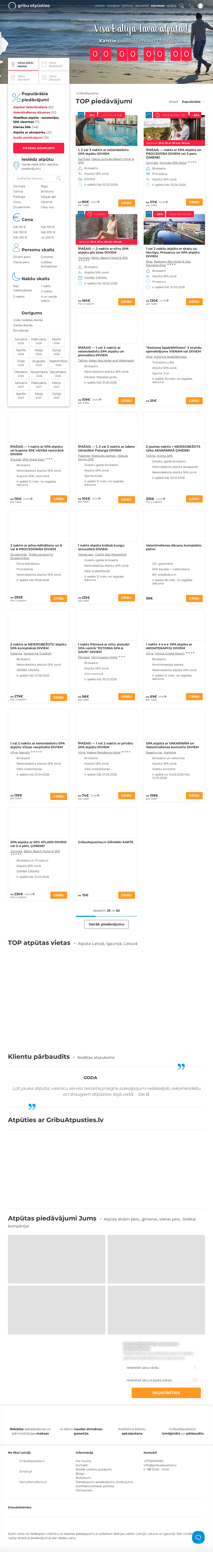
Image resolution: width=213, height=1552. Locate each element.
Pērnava (84, 657)
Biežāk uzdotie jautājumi (94, 1439)
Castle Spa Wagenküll (110, 554)
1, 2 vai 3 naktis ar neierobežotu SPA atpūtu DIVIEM (103, 152)
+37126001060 (154, 1431)
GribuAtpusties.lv (32, 1431)
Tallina (82, 360)
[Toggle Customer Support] (198, 1537)
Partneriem (84, 1460)
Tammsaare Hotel (104, 657)
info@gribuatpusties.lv (160, 1435)
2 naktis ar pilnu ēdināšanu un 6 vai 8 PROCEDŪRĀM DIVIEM (36, 547)
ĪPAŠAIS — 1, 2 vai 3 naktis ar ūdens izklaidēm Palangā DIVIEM (106, 448)
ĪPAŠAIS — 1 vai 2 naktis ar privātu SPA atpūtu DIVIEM (105, 745)
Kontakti (82, 1435)
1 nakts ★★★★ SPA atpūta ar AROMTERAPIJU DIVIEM (169, 646)
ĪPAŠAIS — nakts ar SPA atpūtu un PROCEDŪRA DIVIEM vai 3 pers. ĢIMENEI (173, 153)
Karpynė (170, 752)
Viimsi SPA (165, 455)
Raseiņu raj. (154, 752)
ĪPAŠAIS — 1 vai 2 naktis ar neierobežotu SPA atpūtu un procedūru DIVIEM (101, 351)
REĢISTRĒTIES (181, 1363)
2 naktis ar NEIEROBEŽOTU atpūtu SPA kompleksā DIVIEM (38, 646)
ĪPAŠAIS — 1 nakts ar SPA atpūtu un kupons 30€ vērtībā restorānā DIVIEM (37, 450)
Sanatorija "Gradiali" (37, 653)
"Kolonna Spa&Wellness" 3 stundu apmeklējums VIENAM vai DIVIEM (173, 349)
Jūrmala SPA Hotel (173, 162)
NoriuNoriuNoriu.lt (33, 1452)
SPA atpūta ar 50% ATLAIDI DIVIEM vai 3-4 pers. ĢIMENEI (38, 844)
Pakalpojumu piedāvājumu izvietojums (104, 1452)
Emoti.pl (25, 1441)
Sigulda (15, 459)
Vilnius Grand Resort (170, 653)
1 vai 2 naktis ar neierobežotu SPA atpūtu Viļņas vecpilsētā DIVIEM (37, 745)
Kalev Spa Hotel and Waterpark (111, 360)
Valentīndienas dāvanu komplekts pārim (174, 547)
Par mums (83, 1431)
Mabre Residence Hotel (104, 752)
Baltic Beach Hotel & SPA (109, 257)
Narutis (24, 752)
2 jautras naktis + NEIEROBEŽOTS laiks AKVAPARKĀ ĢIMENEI (173, 448)
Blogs (80, 1443)
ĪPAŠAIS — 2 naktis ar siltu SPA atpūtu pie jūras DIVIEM (103, 250)
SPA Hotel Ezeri (33, 459)
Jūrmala (84, 159)
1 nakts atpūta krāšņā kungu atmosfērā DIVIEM (101, 547)
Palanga (84, 455)
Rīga (149, 261)
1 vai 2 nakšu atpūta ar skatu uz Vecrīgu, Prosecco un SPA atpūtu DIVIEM (173, 252)
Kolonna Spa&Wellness (170, 356)
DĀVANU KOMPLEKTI (39, 148)
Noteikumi (83, 1448)
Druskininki (18, 554)
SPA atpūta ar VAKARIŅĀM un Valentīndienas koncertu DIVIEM (172, 745)
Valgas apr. (86, 554)
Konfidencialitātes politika (95, 1456)
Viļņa (149, 653)
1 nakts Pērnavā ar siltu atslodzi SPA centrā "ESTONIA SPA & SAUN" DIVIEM (104, 648)
